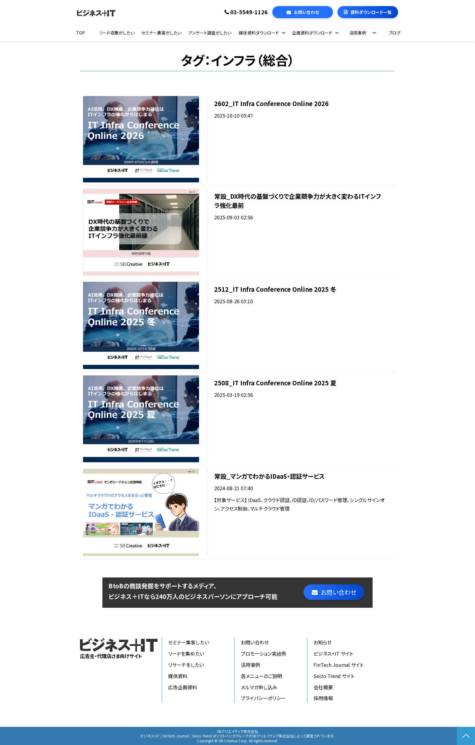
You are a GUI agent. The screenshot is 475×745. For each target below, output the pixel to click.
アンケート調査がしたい (209, 33)
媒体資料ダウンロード (259, 33)
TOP (80, 33)
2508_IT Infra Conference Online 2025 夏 (275, 382)
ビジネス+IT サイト (333, 653)
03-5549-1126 (249, 12)
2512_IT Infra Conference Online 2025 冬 (275, 289)
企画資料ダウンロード (312, 33)
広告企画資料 (182, 687)
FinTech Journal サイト (339, 664)
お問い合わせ (306, 12)
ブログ (394, 33)
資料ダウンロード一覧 (371, 12)
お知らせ (323, 642)
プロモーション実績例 (263, 653)
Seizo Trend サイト (334, 676)
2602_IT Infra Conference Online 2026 (271, 103)
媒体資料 (178, 676)
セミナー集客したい (188, 642)
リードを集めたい (186, 653)
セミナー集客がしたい (161, 33)
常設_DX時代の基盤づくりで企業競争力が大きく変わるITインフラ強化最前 (297, 201)
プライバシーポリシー (263, 698)
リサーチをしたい (186, 664)
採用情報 (323, 698)
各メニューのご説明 (261, 676)
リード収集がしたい (117, 33)
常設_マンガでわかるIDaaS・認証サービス (269, 476)
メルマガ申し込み (259, 687)
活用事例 (357, 33)
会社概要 (323, 687)
